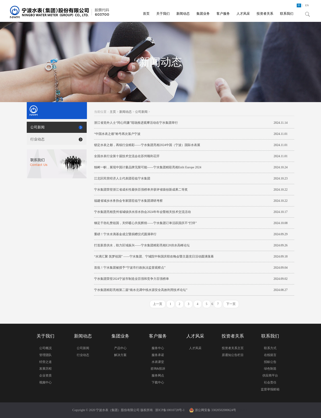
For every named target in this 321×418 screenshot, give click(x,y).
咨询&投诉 (157, 368)
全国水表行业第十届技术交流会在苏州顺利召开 (127, 156)
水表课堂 (158, 362)
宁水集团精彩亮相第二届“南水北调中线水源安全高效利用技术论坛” (140, 290)
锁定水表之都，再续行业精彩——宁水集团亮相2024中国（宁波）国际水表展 (147, 145)
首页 (146, 13)
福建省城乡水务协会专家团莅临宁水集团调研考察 (128, 200)
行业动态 (37, 139)
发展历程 (45, 368)
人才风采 (243, 13)
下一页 (231, 304)
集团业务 (203, 13)
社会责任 (270, 382)
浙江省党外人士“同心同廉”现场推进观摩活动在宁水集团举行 (136, 122)
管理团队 (45, 355)
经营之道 (45, 362)
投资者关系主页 (233, 348)
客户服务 (223, 13)
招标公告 (270, 362)
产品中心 (120, 348)
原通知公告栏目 (233, 355)
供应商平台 (270, 375)
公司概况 (45, 348)
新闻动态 (183, 13)
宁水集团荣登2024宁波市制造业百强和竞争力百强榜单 (131, 278)
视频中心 (45, 382)
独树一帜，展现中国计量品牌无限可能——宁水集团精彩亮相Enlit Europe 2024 (147, 167)
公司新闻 (37, 127)
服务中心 (158, 348)
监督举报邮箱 (270, 389)
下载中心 (158, 382)
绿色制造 (270, 368)
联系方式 (270, 348)
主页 (113, 111)
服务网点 (158, 375)
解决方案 (120, 355)
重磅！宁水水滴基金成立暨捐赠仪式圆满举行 (125, 234)
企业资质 (45, 375)
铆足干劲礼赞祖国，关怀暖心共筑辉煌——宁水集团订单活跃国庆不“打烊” (145, 223)
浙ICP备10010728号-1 (169, 410)
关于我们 (163, 13)
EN (307, 5)
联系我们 (286, 13)
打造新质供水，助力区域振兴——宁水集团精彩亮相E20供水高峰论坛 (142, 245)
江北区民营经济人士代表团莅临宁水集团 (122, 178)
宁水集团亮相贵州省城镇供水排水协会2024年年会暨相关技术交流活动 (142, 212)
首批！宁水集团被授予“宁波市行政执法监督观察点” (129, 267)
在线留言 (270, 355)
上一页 (157, 304)
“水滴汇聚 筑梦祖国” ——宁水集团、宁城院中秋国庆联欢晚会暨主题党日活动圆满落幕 (154, 256)
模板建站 (242, 410)
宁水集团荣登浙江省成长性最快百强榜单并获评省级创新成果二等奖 (141, 189)
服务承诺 (158, 355)
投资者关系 (265, 13)
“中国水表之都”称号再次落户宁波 (117, 134)
